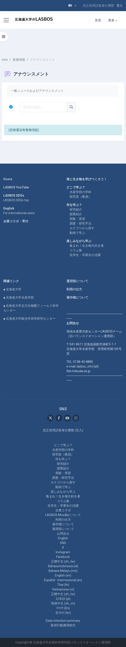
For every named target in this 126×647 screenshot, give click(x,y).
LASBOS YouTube (16, 187)
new (5, 59)
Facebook (63, 557)
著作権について (77, 297)
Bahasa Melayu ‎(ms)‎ (63, 571)
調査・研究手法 (80, 223)
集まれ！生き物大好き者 (87, 245)
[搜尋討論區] (43, 107)
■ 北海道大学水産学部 (18, 297)
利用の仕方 (74, 289)
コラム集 (76, 250)
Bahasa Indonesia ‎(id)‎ (63, 566)
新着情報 (19, 59)
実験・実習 (77, 219)
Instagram (63, 552)
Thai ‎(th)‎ (63, 584)
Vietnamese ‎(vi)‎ (63, 589)
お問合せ (63, 533)
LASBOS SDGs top (16, 200)
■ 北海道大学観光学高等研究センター (29, 318)
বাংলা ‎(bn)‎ (63, 608)
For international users (19, 213)
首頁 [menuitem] (98, 20)
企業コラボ (63, 510)
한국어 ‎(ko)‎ (63, 612)
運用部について (77, 281)
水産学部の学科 (80, 192)
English (63, 538)
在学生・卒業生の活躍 (85, 255)
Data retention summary (63, 620)
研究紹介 (76, 209)
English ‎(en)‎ (63, 575)
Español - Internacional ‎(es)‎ (63, 580)
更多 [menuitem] (111, 20)
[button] (72, 5)
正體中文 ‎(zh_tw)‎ (63, 561)
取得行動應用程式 (63, 625)
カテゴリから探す (82, 228)
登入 (119, 5)
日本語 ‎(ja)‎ (63, 598)
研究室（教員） (80, 196)
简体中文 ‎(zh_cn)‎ (63, 603)
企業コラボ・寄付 (15, 221)
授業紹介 (76, 214)
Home (7, 179)
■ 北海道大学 (12, 289)
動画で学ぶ (77, 233)
